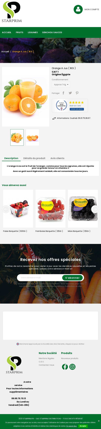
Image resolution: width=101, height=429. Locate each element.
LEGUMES (33, 32)
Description (11, 158)
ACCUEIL (6, 32)
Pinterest (77, 93)
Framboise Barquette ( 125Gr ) (49, 231)
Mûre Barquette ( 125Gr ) (79, 231)
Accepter (83, 426)
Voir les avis (76, 109)
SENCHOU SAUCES (52, 32)
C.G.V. (41, 361)
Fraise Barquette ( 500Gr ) (15, 231)
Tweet (70, 93)
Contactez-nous (46, 365)
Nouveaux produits (69, 358)
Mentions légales (46, 358)
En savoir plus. (71, 426)
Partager (63, 93)
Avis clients (57, 158)
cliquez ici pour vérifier (74, 344)
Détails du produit (34, 158)
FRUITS (19, 32)
